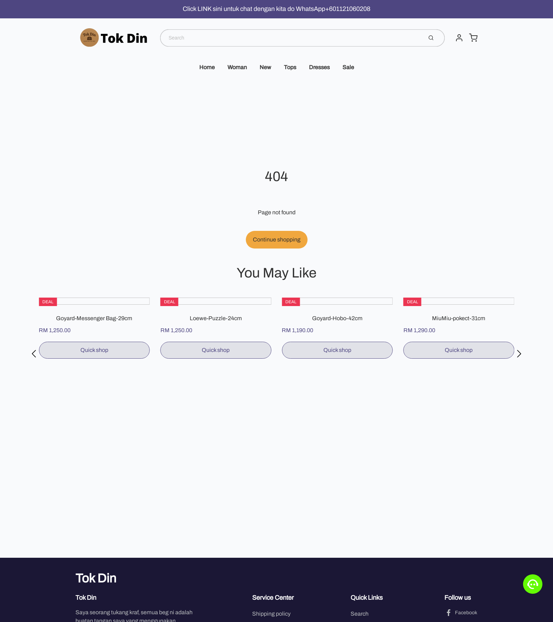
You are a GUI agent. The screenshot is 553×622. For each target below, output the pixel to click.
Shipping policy (271, 614)
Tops (290, 67)
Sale (348, 67)
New (265, 67)
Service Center (273, 597)
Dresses (319, 67)
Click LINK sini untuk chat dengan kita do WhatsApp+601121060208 (276, 8)
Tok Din (95, 578)
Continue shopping (276, 240)
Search (360, 614)
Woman (237, 67)
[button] (34, 353)
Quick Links (367, 597)
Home (207, 67)
